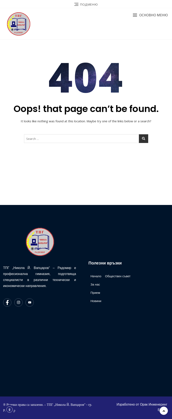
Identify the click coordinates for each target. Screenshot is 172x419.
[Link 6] (86, 4)
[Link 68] (117, 276)
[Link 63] (39, 241)
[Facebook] (7, 302)
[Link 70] (164, 411)
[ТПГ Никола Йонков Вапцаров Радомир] (43, 351)
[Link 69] (137, 407)
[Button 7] (143, 138)
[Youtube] (29, 302)
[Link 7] (25, 23)
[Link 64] (95, 276)
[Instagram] (18, 302)
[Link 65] (95, 284)
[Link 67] (95, 301)
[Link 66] (95, 293)
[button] (150, 15)
